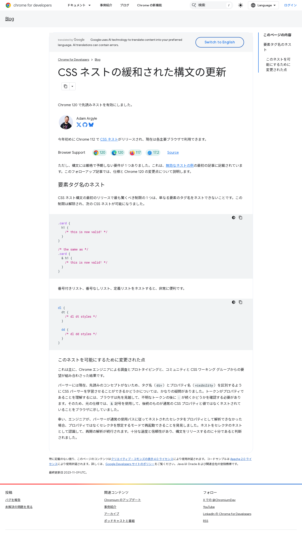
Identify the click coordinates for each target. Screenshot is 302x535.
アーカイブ (111, 514)
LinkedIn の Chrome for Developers (227, 514)
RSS (205, 521)
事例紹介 (106, 5)
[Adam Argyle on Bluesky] (91, 126)
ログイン (290, 5)
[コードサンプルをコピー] (240, 217)
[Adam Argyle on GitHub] (85, 126)
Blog (9, 19)
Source (173, 152)
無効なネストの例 (180, 166)
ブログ (124, 5)
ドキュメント (76, 5)
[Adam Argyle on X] (78, 126)
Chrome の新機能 (149, 5)
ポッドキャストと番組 (119, 521)
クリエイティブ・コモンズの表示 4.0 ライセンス (142, 459)
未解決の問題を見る (19, 507)
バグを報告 (12, 500)
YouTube (209, 507)
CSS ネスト (109, 139)
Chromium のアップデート (122, 500)
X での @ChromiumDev (219, 500)
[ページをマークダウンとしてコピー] (66, 86)
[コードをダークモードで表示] (233, 217)
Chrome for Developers (73, 59)
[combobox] (211, 5)
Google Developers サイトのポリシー (129, 464)
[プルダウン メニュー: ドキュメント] (91, 5)
